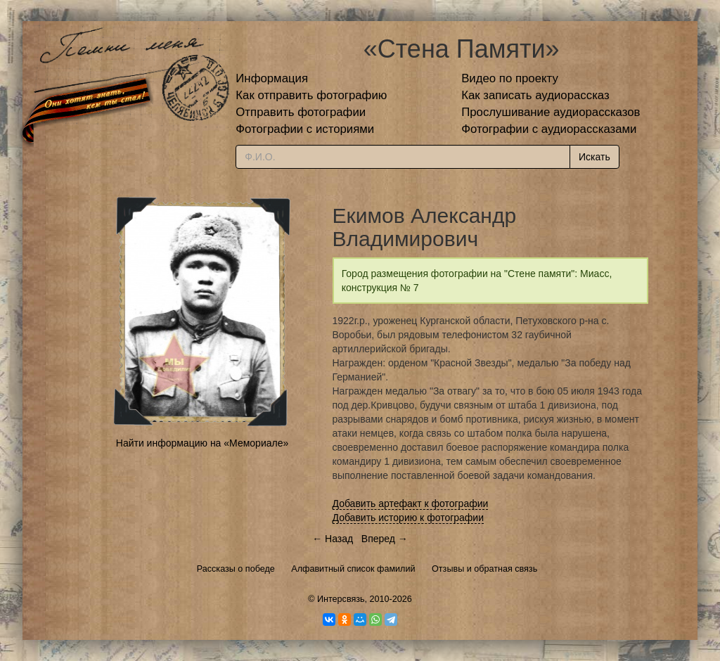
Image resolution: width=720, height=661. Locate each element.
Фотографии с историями (305, 129)
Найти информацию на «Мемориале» (202, 443)
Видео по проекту (509, 78)
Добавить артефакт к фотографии (411, 503)
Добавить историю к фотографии (408, 517)
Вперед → (384, 538)
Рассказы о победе (236, 569)
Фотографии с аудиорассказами (548, 129)
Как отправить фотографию (311, 95)
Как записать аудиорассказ (535, 95)
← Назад (332, 538)
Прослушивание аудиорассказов (550, 112)
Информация (272, 78)
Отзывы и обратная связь (484, 569)
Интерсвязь (341, 599)
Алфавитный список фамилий (353, 569)
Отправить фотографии (301, 112)
